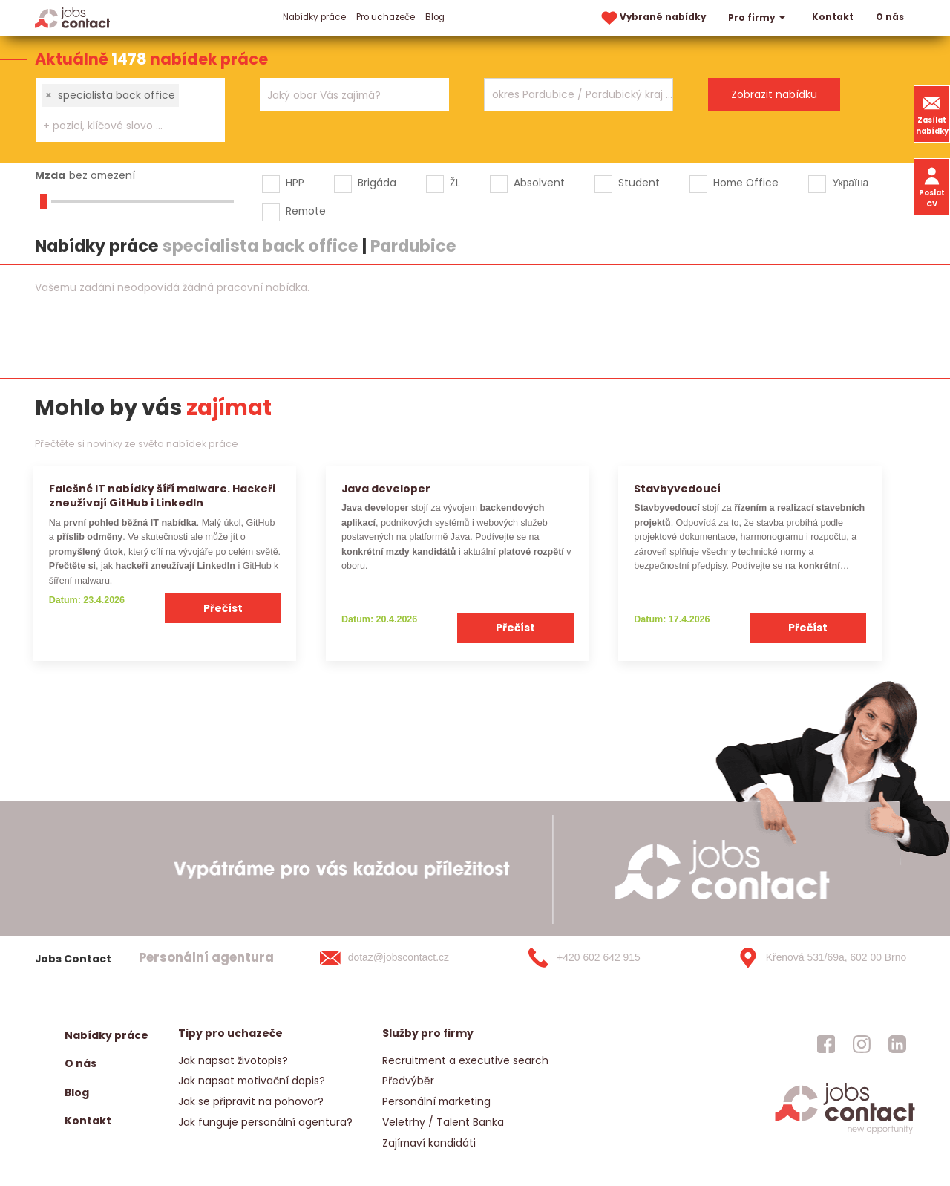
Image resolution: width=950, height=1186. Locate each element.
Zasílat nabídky (932, 113)
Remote (306, 210)
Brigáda (377, 182)
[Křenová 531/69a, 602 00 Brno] (817, 958)
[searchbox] (121, 126)
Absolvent (539, 182)
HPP (295, 182)
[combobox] (130, 110)
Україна (850, 182)
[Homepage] (72, 17)
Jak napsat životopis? (233, 1060)
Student (639, 182)
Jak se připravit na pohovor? (251, 1101)
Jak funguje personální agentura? (265, 1122)
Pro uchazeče (385, 17)
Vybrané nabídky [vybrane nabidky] (652, 18)
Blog (435, 17)
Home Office (746, 182)
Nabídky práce (314, 17)
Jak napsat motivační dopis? (251, 1080)
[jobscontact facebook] (826, 1044)
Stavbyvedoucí (677, 488)
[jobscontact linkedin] (897, 1044)
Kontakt (833, 17)
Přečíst (223, 608)
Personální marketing (436, 1101)
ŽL (455, 182)
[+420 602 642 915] (608, 958)
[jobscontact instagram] (861, 1044)
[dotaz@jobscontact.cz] (399, 958)
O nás (890, 17)
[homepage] (845, 1133)
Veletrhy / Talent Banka (443, 1122)
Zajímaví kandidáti (429, 1143)
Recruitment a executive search (465, 1060)
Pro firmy (759, 17)
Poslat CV (932, 186)
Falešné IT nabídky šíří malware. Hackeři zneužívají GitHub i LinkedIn (162, 495)
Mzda (50, 175)
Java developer (385, 488)
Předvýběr (408, 1080)
